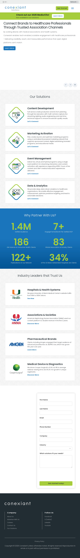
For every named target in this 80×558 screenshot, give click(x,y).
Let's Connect (32, 121)
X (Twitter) (48, 520)
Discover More (33, 334)
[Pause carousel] (75, 85)
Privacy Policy (39, 541)
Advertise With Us (13, 520)
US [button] (4, 2)
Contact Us (11, 525)
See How (30, 308)
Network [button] (73, 2)
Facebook (48, 517)
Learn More (57, 16)
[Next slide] (70, 85)
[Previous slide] (66, 85)
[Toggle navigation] (72, 8)
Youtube (48, 525)
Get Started (62, 8)
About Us (10, 517)
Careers (10, 523)
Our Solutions (12, 528)
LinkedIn (47, 523)
